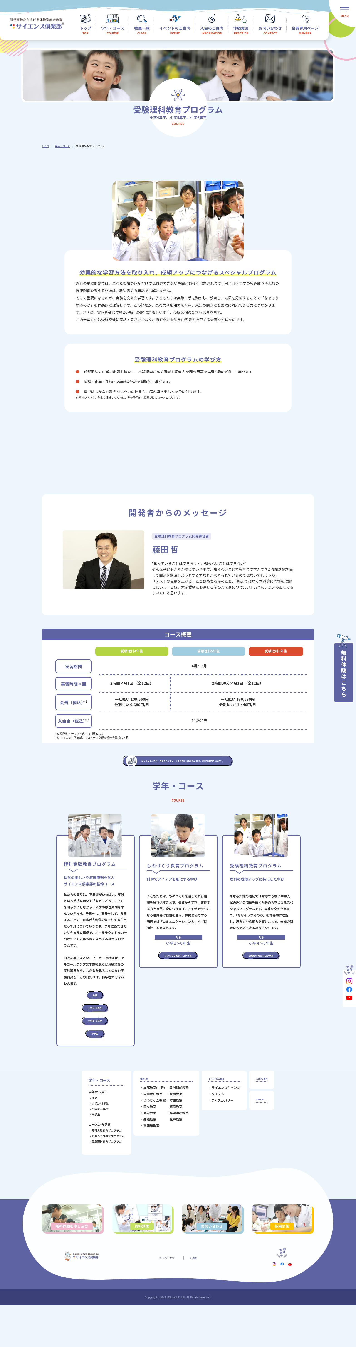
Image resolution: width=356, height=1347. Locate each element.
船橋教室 (144, 1152)
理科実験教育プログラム (102, 1160)
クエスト (212, 1127)
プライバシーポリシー (165, 1298)
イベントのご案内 (217, 1109)
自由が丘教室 (147, 1127)
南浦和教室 (146, 1159)
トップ (46, 146)
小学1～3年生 (95, 1133)
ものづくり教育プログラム (103, 1166)
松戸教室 (170, 1152)
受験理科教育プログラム (102, 1171)
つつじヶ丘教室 (149, 1133)
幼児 (89, 1127)
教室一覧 (142, 1109)
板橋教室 (170, 1127)
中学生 (91, 1144)
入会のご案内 (261, 1109)
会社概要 (200, 1298)
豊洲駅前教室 (173, 1121)
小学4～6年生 (95, 1138)
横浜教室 (170, 1140)
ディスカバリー (217, 1133)
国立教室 (144, 1140)
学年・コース (64, 146)
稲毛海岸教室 (173, 1146)
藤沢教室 (144, 1146)
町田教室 (170, 1133)
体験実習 (258, 1134)
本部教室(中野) (149, 1121)
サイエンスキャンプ (220, 1121)
